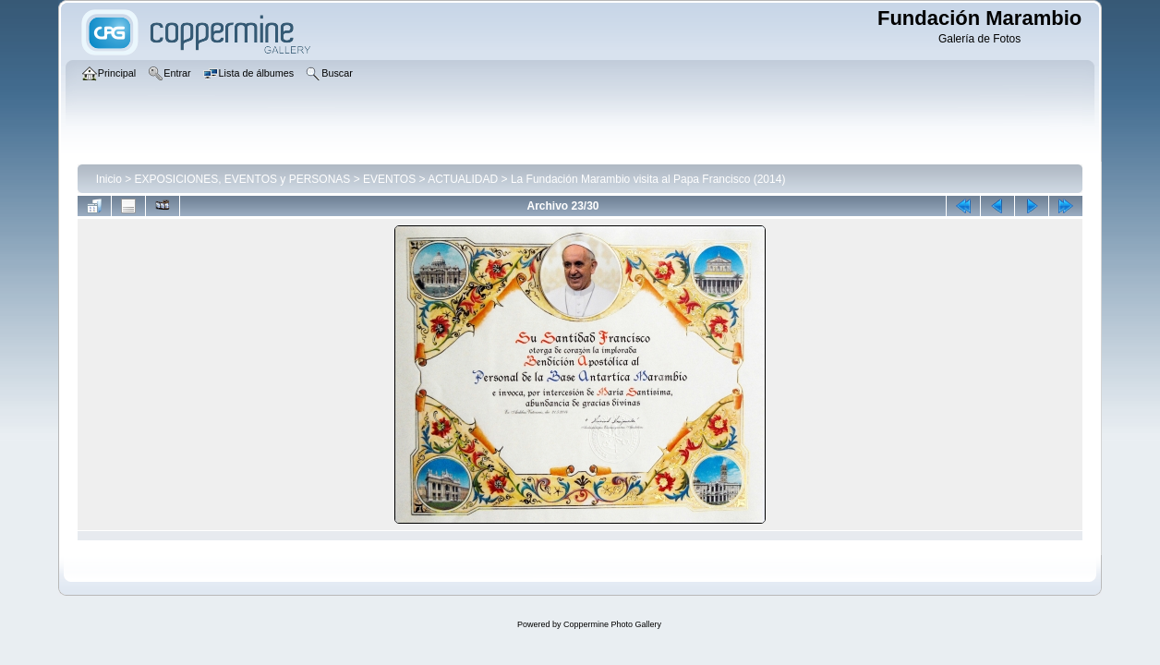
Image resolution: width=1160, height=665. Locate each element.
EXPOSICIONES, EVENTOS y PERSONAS (243, 179)
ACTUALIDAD (463, 179)
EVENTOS (389, 179)
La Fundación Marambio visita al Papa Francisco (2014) (648, 179)
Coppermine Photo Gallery (612, 624)
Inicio (109, 179)
